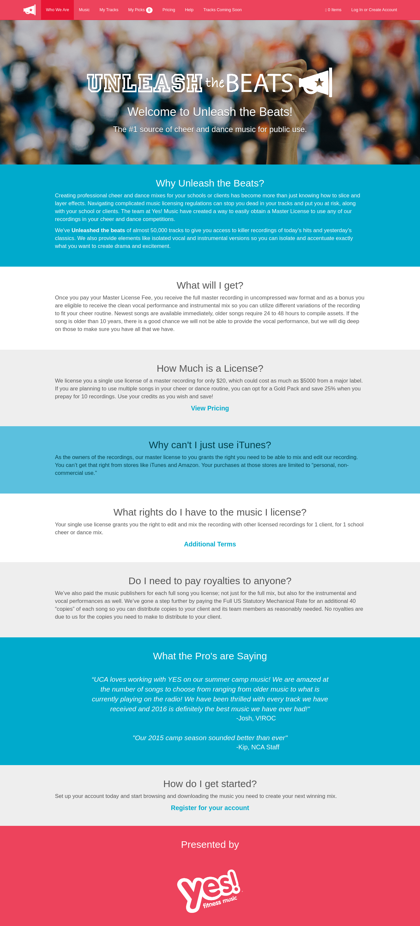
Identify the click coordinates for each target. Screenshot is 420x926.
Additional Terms (210, 544)
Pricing (168, 10)
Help (189, 10)
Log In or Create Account (374, 10)
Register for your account (210, 807)
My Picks (140, 10)
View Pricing (210, 408)
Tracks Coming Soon (222, 10)
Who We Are (57, 10)
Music (84, 10)
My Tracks (108, 10)
